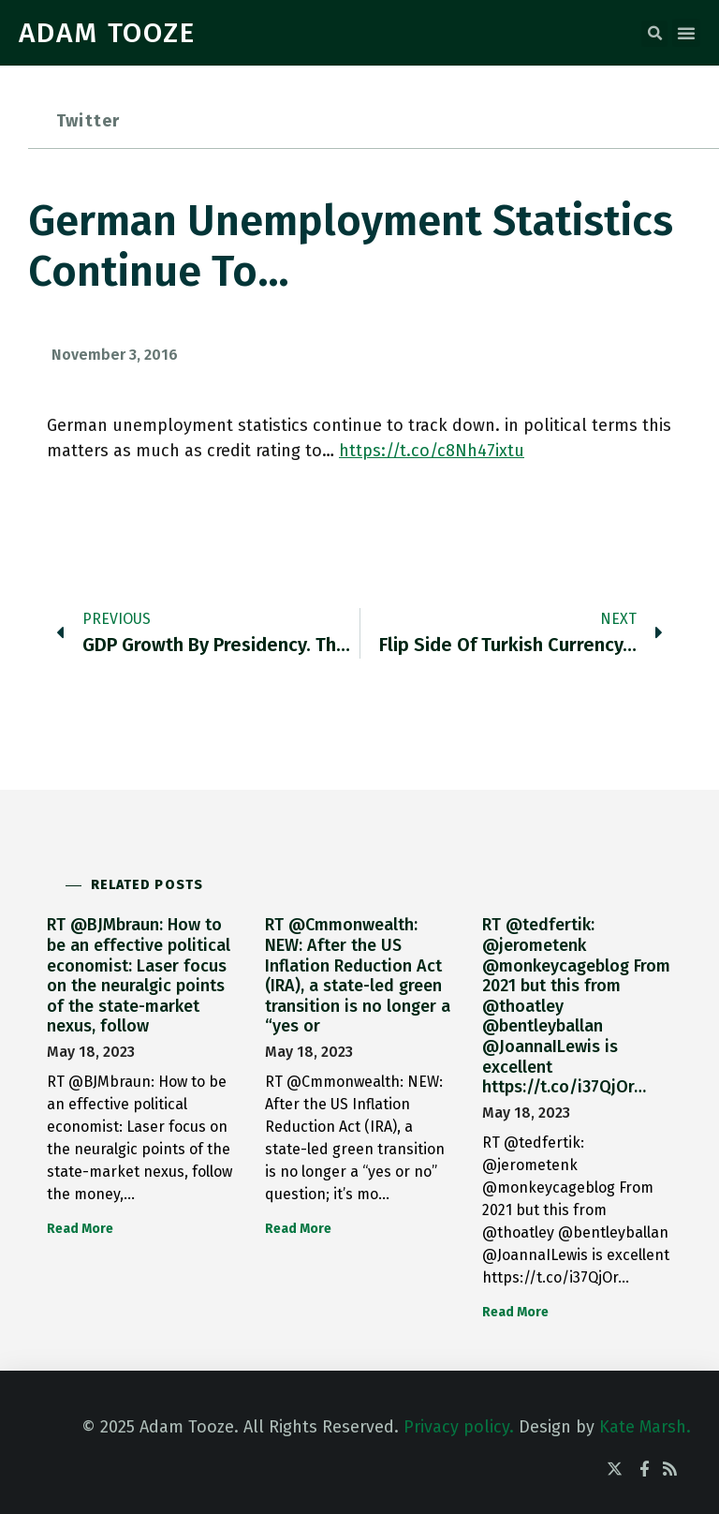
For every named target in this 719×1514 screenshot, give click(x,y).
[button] (654, 34)
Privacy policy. (459, 1427)
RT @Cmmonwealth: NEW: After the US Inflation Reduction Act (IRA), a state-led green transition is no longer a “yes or (357, 975)
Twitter (88, 121)
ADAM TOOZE (107, 33)
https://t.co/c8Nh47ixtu (431, 450)
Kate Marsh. (645, 1427)
